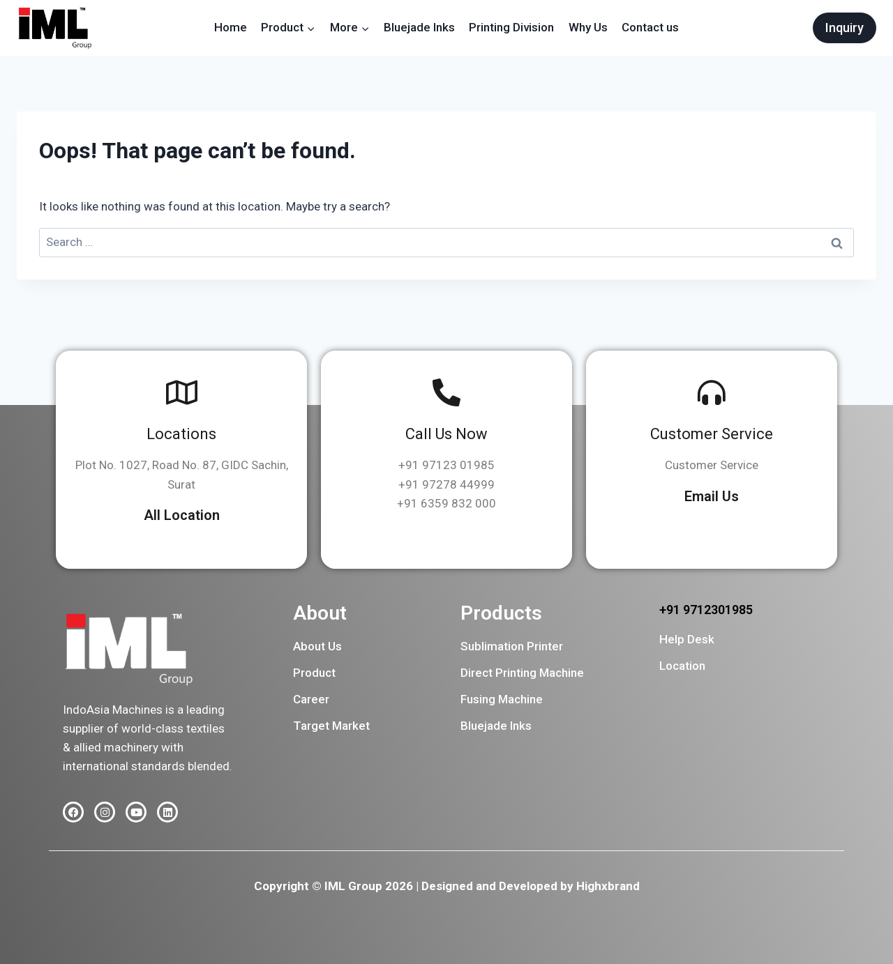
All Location (182, 515)
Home (230, 27)
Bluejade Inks (419, 27)
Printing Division (511, 27)
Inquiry (844, 27)
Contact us (650, 27)
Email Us (711, 496)
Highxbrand (608, 886)
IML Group (353, 886)
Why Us (588, 27)
